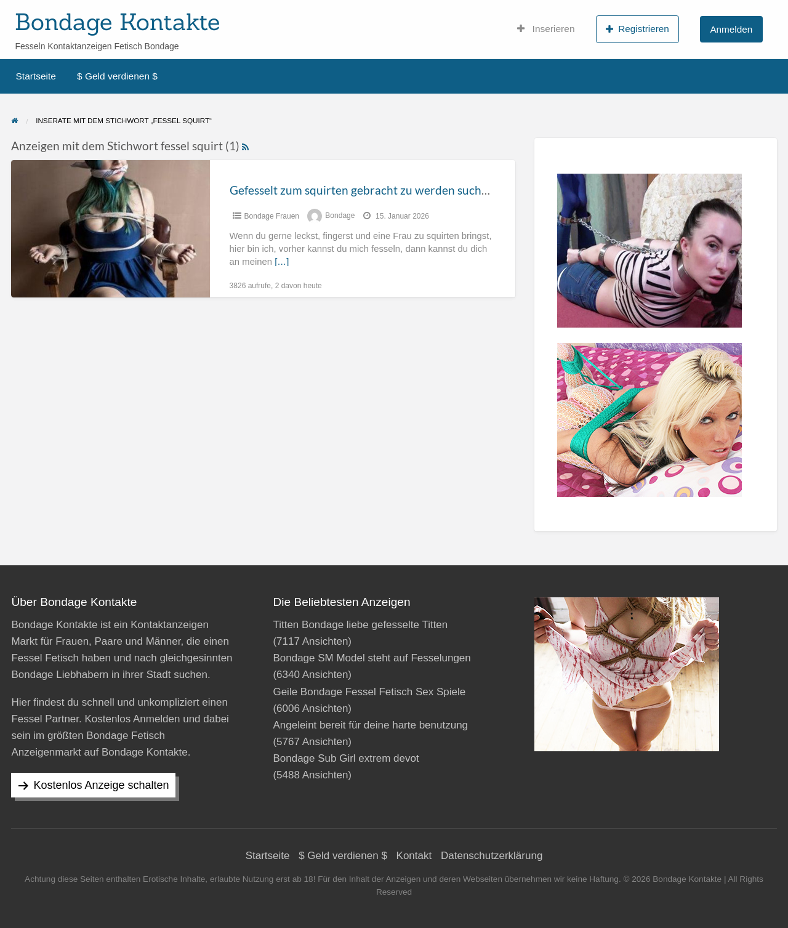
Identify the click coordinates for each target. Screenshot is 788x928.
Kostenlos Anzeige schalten (101, 785)
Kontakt (414, 855)
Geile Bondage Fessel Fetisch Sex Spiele (369, 692)
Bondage (340, 216)
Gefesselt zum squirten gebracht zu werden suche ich (367, 190)
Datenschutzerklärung (491, 855)
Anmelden (731, 29)
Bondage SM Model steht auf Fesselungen (371, 658)
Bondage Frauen (271, 216)
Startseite (36, 76)
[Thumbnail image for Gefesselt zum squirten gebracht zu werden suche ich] (110, 228)
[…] (282, 262)
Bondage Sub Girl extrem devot (346, 758)
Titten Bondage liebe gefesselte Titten (360, 625)
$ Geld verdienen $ (117, 76)
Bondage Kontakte (117, 21)
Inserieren (546, 28)
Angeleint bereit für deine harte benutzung (370, 725)
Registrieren (637, 28)
